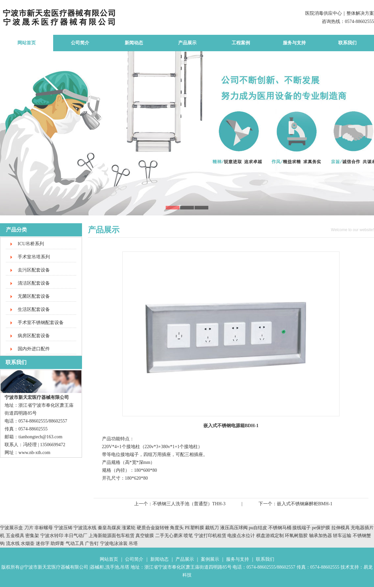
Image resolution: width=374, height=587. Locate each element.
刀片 (28, 527)
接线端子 (302, 527)
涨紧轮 (128, 527)
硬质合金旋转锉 (153, 527)
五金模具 (16, 535)
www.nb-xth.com (34, 452)
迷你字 (43, 543)
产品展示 (187, 42)
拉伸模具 (340, 527)
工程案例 (241, 42)
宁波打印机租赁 (210, 535)
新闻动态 (134, 42)
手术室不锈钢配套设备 (41, 322)
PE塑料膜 (194, 527)
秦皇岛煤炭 (109, 527)
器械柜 (97, 567)
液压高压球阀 (234, 527)
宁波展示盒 (11, 527)
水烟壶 (27, 543)
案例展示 (210, 559)
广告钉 (92, 543)
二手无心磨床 (169, 535)
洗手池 (112, 567)
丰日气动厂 (76, 535)
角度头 (177, 527)
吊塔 (133, 543)
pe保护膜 (321, 527)
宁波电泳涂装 (114, 543)
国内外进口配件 (34, 348)
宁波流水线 (84, 527)
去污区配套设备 (34, 270)
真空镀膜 (144, 535)
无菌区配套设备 (34, 296)
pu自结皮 (258, 527)
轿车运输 (342, 535)
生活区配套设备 (34, 309)
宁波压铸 (63, 527)
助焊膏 (57, 543)
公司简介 (80, 42)
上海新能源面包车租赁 (112, 535)
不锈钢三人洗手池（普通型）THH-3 (189, 503)
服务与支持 (294, 42)
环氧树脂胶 (296, 535)
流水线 (13, 543)
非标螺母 (43, 527)
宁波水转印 (52, 535)
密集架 (32, 535)
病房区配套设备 (34, 335)
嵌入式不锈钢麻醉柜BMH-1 (305, 503)
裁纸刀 (212, 527)
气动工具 (75, 543)
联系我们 (347, 42)
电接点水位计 (241, 535)
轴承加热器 (320, 535)
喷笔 (188, 535)
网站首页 (26, 42)
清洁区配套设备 (34, 283)
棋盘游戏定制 (270, 535)
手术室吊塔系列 (34, 256)
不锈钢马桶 (280, 527)
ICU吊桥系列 (31, 243)
